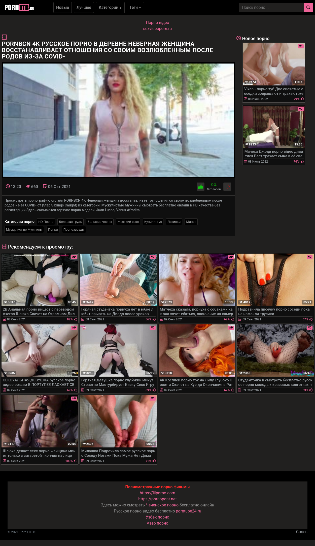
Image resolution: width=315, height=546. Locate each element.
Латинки (174, 222)
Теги (135, 7)
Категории (110, 7)
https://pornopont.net (157, 499)
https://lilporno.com (157, 493)
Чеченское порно (162, 505)
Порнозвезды (74, 229)
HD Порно (45, 222)
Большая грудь (70, 222)
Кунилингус (153, 222)
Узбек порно (157, 517)
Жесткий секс (128, 222)
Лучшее (84, 7)
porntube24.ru (188, 511)
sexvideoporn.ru (157, 28)
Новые (62, 7)
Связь (301, 531)
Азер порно (157, 523)
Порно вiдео (157, 22)
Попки (53, 229)
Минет (191, 222)
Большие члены (100, 222)
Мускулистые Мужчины (24, 229)
